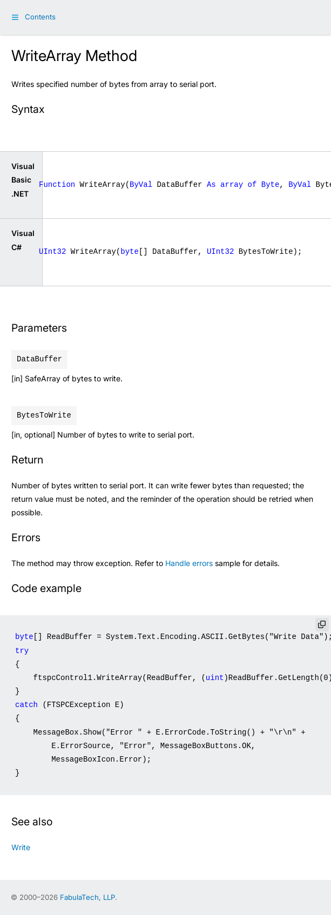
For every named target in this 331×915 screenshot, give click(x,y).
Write (20, 847)
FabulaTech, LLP (87, 897)
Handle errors (189, 563)
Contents (40, 16)
